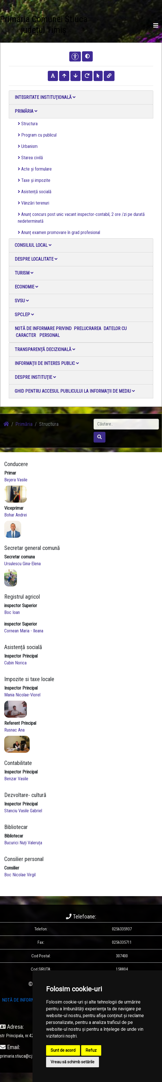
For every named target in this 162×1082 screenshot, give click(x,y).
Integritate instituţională (45, 97)
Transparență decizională (45, 349)
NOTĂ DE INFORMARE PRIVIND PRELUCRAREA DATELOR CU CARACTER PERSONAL (71, 332)
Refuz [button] (91, 1050)
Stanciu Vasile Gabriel (23, 810)
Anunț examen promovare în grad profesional (59, 232)
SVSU (22, 300)
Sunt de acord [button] (63, 1050)
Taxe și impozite (34, 180)
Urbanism (28, 146)
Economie (26, 287)
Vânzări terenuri (33, 203)
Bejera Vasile (15, 479)
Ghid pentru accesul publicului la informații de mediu (75, 391)
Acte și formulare (35, 169)
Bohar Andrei (15, 515)
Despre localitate (36, 259)
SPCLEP (24, 314)
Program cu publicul (37, 135)
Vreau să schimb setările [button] (72, 1062)
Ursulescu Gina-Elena (22, 563)
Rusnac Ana (14, 730)
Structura (28, 123)
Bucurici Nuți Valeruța (23, 842)
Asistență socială (34, 191)
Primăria (26, 111)
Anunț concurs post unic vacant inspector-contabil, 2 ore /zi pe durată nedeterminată (81, 218)
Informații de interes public (47, 363)
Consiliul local (33, 245)
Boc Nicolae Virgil (20, 874)
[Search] (126, 424)
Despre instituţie (35, 377)
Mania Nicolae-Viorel (22, 695)
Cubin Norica (15, 663)
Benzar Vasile (16, 778)
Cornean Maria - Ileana (23, 631)
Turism (24, 273)
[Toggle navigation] (156, 25)
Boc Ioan (12, 612)
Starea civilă (30, 157)
